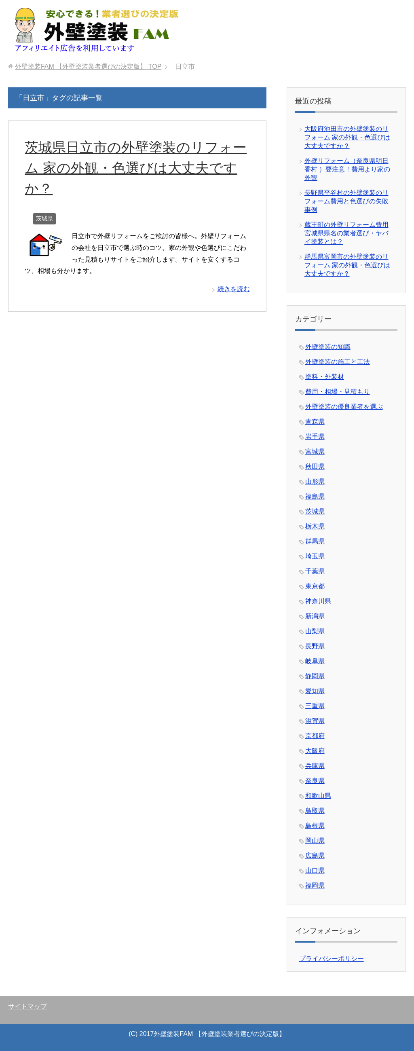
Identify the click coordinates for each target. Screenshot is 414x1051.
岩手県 (315, 436)
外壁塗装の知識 (328, 346)
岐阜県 (315, 661)
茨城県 (44, 218)
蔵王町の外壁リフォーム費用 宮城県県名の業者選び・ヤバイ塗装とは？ (346, 233)
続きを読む (234, 288)
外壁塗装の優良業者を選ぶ (344, 406)
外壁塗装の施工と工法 (337, 361)
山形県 (315, 481)
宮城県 (315, 451)
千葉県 (315, 571)
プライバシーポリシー (331, 958)
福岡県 (315, 885)
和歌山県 (318, 795)
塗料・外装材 (324, 376)
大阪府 (315, 750)
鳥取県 (315, 810)
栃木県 (315, 526)
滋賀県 (315, 720)
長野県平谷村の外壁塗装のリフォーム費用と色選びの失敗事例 (346, 201)
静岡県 (315, 675)
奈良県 (315, 780)
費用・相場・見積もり (337, 391)
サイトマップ (27, 1006)
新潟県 (315, 616)
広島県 (315, 855)
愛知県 (315, 690)
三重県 (315, 705)
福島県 (315, 496)
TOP (88, 66)
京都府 (315, 735)
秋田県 (315, 466)
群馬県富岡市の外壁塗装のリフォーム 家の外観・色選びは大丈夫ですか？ (347, 265)
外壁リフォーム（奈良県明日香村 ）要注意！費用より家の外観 (347, 169)
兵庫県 (315, 765)
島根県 (315, 825)
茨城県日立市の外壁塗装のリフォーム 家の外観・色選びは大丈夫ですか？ (136, 168)
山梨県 (315, 631)
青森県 (315, 421)
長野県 (315, 646)
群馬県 (315, 541)
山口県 (315, 870)
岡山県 (315, 840)
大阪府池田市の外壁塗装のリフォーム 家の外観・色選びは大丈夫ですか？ (347, 137)
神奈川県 (318, 601)
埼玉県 (315, 556)
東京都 (315, 586)
